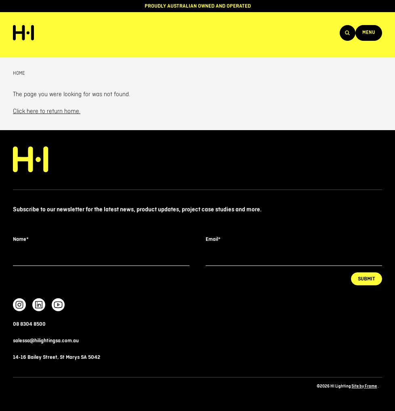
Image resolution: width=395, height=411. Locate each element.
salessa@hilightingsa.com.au (46, 341)
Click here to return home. (46, 111)
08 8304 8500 (29, 324)
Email (213, 239)
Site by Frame (364, 386)
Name (20, 239)
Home (19, 73)
